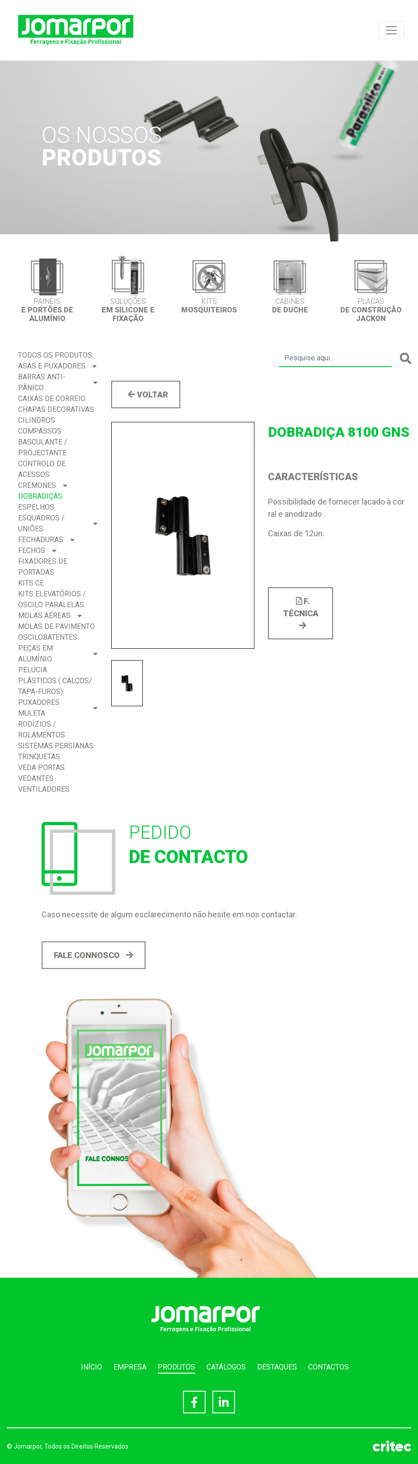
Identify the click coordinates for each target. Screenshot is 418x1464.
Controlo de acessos (42, 469)
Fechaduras (46, 539)
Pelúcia (32, 670)
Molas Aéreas (50, 615)
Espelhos (36, 507)
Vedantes (36, 778)
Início (91, 1367)
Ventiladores (44, 789)
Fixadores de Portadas (42, 566)
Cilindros (36, 420)
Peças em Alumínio (58, 653)
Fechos (37, 550)
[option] (47, 289)
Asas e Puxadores (57, 366)
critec (391, 1446)
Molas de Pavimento (56, 626)
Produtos (176, 1367)
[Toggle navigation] (391, 30)
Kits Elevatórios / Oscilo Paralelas (52, 599)
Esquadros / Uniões (58, 523)
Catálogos (226, 1367)
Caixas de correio (51, 398)
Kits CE (31, 583)
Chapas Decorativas (56, 409)
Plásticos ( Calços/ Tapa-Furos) (55, 686)
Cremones (42, 485)
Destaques (277, 1367)
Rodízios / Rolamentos (41, 729)
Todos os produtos (55, 355)
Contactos (328, 1367)
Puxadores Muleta (58, 708)
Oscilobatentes (47, 637)
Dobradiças (40, 496)
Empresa (129, 1367)
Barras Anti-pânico (58, 382)
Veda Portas (41, 767)
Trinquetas (39, 756)
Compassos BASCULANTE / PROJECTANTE (42, 442)
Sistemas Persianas (56, 745)
